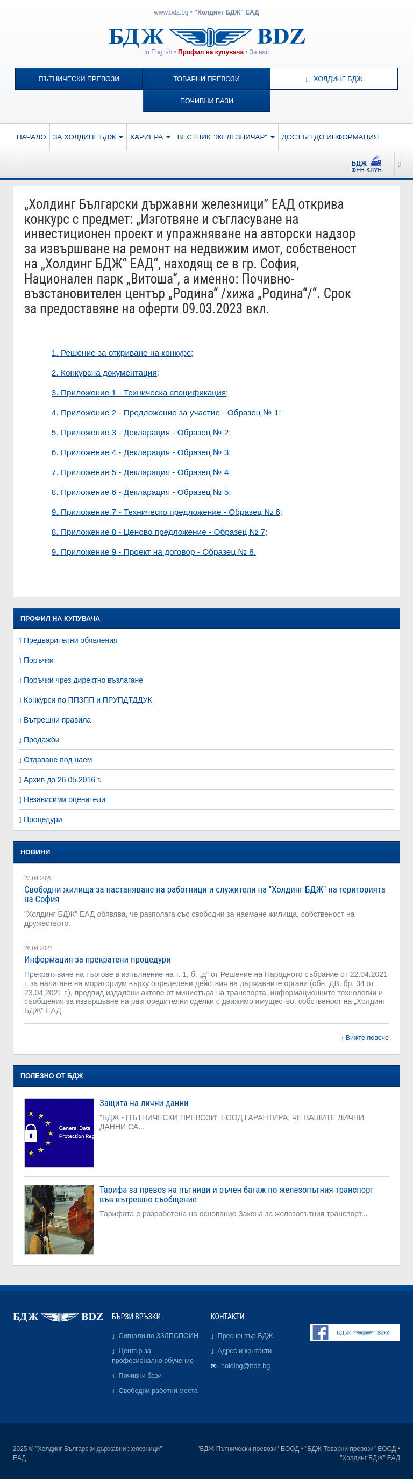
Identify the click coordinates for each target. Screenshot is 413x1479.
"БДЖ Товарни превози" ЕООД (350, 1449)
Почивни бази (206, 101)
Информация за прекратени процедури (97, 959)
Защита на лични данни (143, 1103)
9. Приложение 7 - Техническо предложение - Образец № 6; (167, 511)
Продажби (42, 739)
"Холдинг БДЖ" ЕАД (226, 12)
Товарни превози (206, 79)
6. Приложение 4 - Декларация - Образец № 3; (141, 452)
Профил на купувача (211, 52)
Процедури (43, 819)
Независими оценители (64, 799)
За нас (259, 52)
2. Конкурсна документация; (105, 372)
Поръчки (39, 660)
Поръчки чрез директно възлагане (83, 680)
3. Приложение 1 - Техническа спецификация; (140, 392)
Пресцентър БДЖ (245, 1336)
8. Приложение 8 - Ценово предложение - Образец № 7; (159, 531)
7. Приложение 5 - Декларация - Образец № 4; (141, 472)
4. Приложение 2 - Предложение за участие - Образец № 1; (166, 412)
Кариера (150, 137)
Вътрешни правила (57, 720)
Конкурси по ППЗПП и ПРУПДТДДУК (88, 700)
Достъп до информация (330, 137)
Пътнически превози (78, 79)
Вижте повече (367, 1038)
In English (158, 52)
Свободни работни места (158, 1391)
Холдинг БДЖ (334, 79)
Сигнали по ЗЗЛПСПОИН (158, 1336)
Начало (31, 137)
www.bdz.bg (171, 12)
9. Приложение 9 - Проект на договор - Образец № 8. (154, 551)
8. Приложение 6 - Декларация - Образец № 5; (141, 492)
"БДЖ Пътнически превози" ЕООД (248, 1449)
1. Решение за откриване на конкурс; (122, 352)
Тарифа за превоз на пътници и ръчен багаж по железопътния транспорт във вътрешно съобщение (236, 1194)
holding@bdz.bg (245, 1366)
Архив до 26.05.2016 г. (62, 779)
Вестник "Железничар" (226, 137)
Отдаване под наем (58, 759)
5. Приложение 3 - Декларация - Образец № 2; (141, 432)
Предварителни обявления (71, 640)
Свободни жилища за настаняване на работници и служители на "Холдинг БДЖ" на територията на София (205, 894)
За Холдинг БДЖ (88, 137)
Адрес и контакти (245, 1351)
